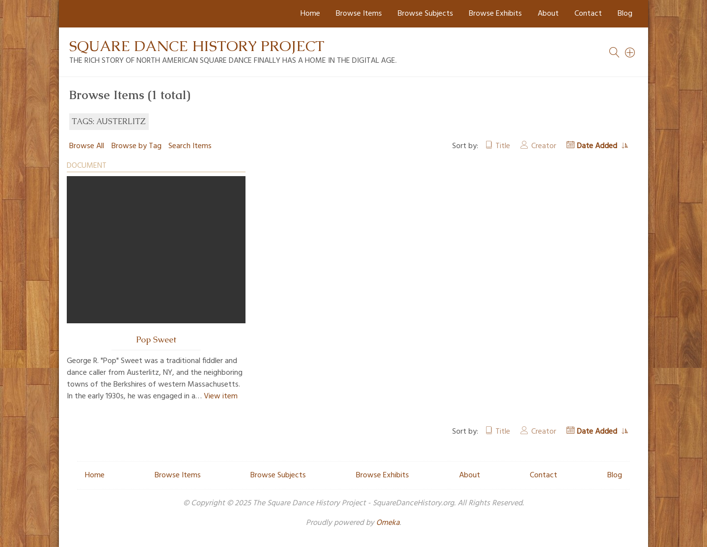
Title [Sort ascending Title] (502, 146)
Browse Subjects (425, 13)
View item (221, 396)
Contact (588, 13)
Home (310, 13)
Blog (625, 13)
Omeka (388, 523)
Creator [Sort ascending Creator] (543, 146)
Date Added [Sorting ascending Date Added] (598, 146)
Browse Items (359, 13)
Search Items (190, 146)
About (548, 13)
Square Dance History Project (197, 45)
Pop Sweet (156, 339)
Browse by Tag (136, 146)
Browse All (86, 146)
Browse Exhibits (495, 13)
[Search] (630, 52)
